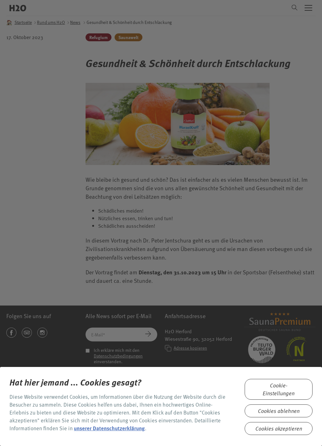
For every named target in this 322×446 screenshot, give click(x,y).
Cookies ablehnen (279, 411)
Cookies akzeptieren (278, 428)
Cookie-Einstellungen (279, 389)
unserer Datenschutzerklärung (109, 428)
